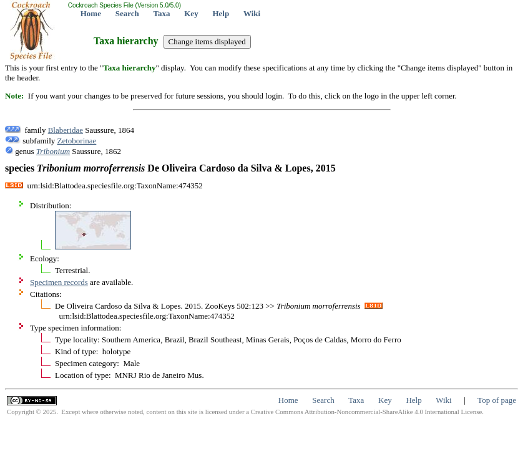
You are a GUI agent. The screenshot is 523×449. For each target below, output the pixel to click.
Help (220, 13)
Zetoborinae (77, 140)
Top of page (496, 400)
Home (91, 13)
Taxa (162, 13)
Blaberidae (65, 130)
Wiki (251, 13)
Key (191, 13)
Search (127, 13)
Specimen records (59, 282)
